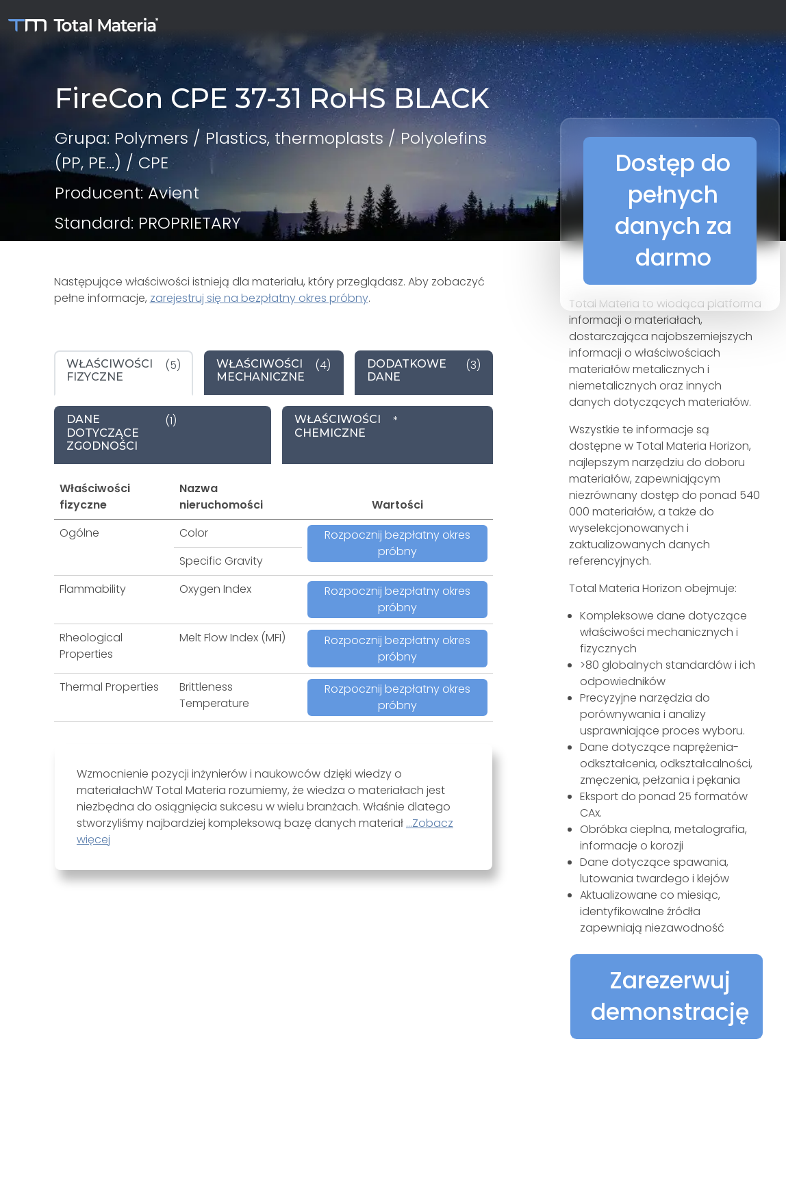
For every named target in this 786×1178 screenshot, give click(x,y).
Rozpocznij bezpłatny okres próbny (397, 543)
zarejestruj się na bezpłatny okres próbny (259, 298)
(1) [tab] (121, 432)
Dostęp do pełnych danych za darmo (673, 210)
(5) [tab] (123, 370)
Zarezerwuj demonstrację (670, 996)
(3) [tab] (424, 370)
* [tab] (346, 426)
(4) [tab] (273, 370)
